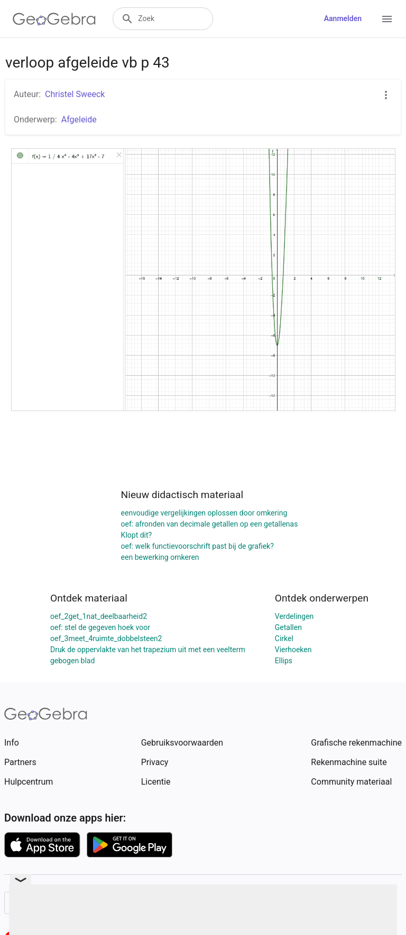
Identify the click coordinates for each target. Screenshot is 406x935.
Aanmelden (343, 18)
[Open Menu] (387, 19)
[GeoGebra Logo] (54, 19)
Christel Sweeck (75, 94)
